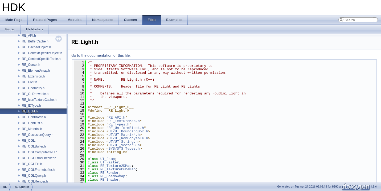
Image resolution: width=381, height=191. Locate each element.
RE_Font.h (29, 82)
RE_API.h (29, 35)
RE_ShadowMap (112, 176)
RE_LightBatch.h (34, 117)
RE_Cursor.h (31, 65)
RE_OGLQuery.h (34, 175)
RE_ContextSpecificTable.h (41, 59)
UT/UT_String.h (123, 141)
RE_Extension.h (33, 76)
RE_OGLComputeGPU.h (39, 152)
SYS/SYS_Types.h (124, 148)
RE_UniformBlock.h (126, 127)
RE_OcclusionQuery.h (37, 135)
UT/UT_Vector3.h (124, 145)
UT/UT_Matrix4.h (124, 134)
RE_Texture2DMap (116, 165)
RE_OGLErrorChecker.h (39, 158)
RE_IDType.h (31, 105)
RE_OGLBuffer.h (34, 146)
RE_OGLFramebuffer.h (38, 170)
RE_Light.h (30, 111)
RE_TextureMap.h (124, 121)
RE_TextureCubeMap (118, 169)
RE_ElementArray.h (36, 70)
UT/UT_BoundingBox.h (128, 131)
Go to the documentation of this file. (101, 55)
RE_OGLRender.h (35, 181)
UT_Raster (109, 162)
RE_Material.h (32, 129)
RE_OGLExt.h (32, 164)
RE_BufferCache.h (35, 41)
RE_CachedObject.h (36, 47)
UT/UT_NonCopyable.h (128, 138)
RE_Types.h (119, 124)
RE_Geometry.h (33, 88)
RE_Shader (109, 179)
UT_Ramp (107, 159)
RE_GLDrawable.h (35, 94)
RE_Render (109, 172)
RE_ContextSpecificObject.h (42, 53)
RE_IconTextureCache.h (39, 100)
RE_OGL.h (30, 140)
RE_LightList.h (32, 123)
